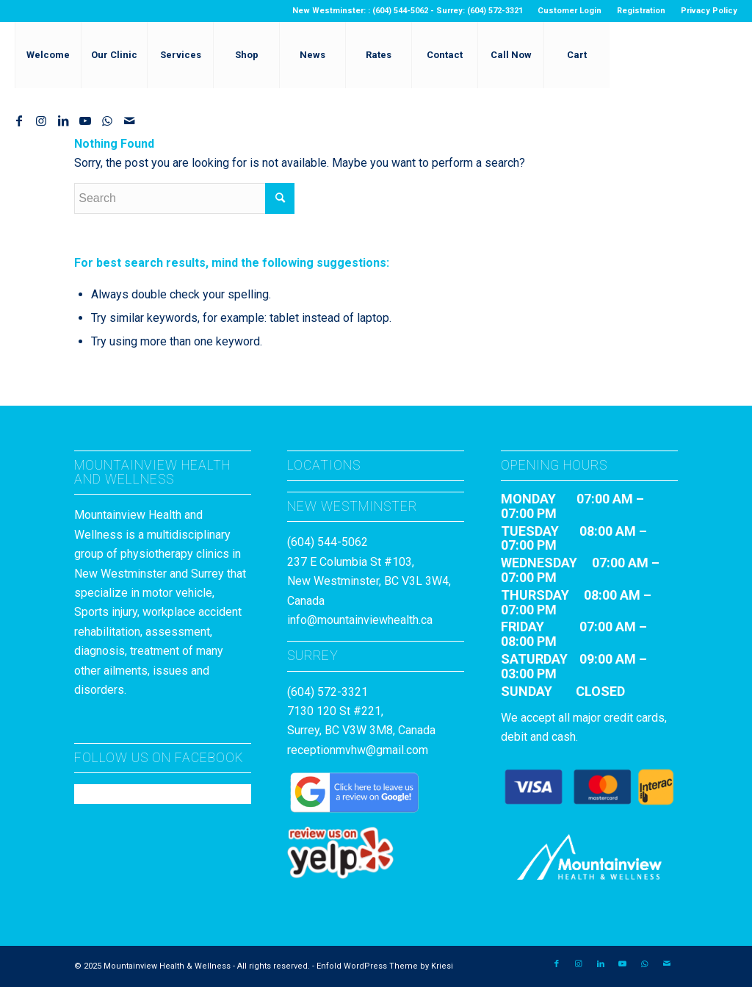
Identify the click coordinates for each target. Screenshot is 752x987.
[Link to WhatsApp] (107, 121)
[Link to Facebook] (19, 121)
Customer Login (569, 10)
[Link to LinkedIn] (63, 121)
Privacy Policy (709, 10)
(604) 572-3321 (327, 692)
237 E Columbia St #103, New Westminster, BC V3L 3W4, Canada (369, 581)
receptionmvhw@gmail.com (357, 750)
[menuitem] (570, 11)
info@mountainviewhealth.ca (360, 620)
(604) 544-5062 (327, 542)
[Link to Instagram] (41, 121)
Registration (641, 10)
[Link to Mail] (129, 121)
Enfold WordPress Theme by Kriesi (385, 966)
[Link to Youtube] (85, 121)
